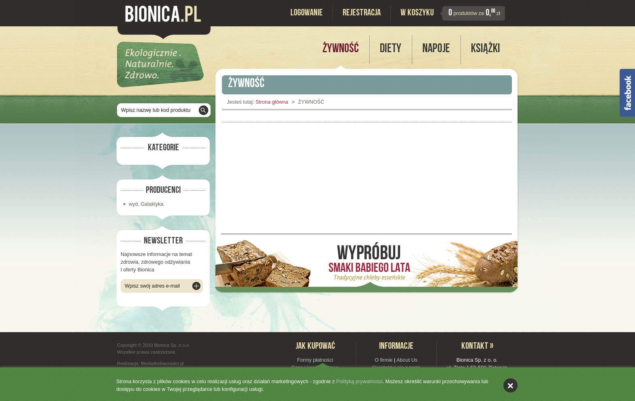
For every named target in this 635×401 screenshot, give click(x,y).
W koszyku (417, 13)
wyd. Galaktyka (146, 204)
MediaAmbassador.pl (162, 363)
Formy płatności (315, 360)
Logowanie (306, 13)
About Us (407, 360)
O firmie (383, 360)
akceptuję (510, 385)
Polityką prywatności (359, 381)
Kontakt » (477, 347)
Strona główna (272, 102)
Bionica (163, 14)
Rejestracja (362, 13)
